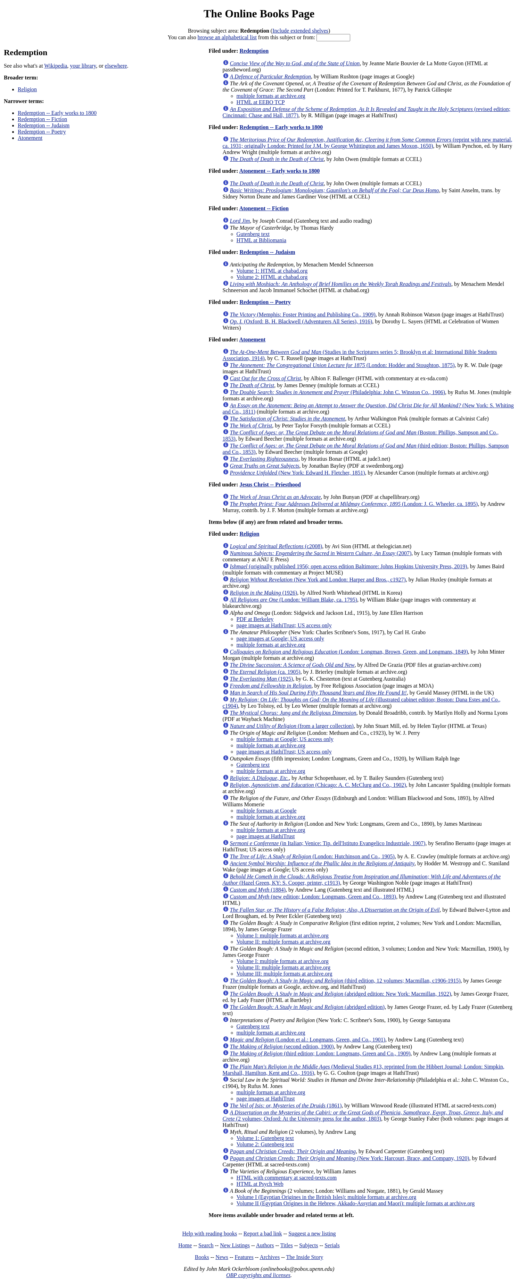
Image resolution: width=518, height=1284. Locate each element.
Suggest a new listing (312, 1233)
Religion (27, 89)
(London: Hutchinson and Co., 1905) (312, 856)
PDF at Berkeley (255, 619)
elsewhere (116, 66)
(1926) (263, 593)
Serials (332, 1245)
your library (83, 66)
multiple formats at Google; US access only (285, 739)
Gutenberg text (253, 234)
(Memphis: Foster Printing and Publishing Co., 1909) (303, 314)
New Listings (235, 1245)
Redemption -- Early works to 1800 (57, 113)
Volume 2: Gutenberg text (265, 1144)
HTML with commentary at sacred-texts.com (287, 1178)
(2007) (321, 553)
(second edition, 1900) (282, 1046)
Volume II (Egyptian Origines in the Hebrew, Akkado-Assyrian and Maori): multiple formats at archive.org (356, 1203)
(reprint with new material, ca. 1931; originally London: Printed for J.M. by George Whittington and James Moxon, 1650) (367, 143)
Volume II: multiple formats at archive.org (283, 942)
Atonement (30, 138)
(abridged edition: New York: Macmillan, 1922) (340, 994)
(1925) (261, 679)
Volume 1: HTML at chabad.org (272, 271)
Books (202, 1257)
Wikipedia (55, 66)
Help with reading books (209, 1233)
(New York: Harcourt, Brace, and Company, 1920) (349, 1158)
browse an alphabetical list (227, 37)
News (221, 1257)
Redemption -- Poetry (42, 132)
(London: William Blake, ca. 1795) (293, 600)
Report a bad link (263, 1233)
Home (185, 1245)
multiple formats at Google (267, 811)
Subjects (308, 1245)
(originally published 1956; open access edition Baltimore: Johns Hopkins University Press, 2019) (348, 566)
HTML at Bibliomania (261, 240)
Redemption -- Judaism (43, 125)
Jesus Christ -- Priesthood (270, 484)
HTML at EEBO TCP (261, 102)
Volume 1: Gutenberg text (265, 1138)
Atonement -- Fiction (264, 208)
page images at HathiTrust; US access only (284, 625)
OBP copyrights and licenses (258, 1275)
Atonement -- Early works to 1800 (279, 171)
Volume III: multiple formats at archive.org (284, 974)
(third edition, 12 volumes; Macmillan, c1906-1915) (345, 981)
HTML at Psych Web (260, 1184)
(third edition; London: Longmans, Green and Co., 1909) (320, 1053)
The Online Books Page (259, 13)
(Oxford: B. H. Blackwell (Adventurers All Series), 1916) (301, 321)
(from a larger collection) (292, 726)
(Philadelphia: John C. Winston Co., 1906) (337, 392)
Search (206, 1245)
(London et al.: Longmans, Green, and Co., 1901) (307, 1040)
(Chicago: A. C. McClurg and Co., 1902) (318, 785)
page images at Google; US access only (280, 638)
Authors (265, 1245)
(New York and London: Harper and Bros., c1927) (318, 580)
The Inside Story (304, 1257)
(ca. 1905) (265, 672)
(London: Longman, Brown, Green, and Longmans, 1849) (349, 652)
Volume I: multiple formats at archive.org (283, 935)
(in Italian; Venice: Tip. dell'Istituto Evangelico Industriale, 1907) (328, 843)
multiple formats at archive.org (271, 96)
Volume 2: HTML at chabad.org (272, 277)
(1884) (258, 890)
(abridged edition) (307, 1007)
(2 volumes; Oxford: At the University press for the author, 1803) (363, 1115)
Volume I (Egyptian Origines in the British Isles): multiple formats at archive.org (327, 1197)
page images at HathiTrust (266, 836)
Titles (286, 1245)
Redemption (254, 51)
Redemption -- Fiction (42, 119)
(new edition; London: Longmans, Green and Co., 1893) (313, 897)
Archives (270, 1257)
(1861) (286, 1105)
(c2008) (276, 546)
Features (244, 1257)
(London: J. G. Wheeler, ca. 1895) (354, 504)
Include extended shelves (300, 31)
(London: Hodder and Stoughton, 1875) (342, 365)
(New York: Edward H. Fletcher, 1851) (297, 473)
